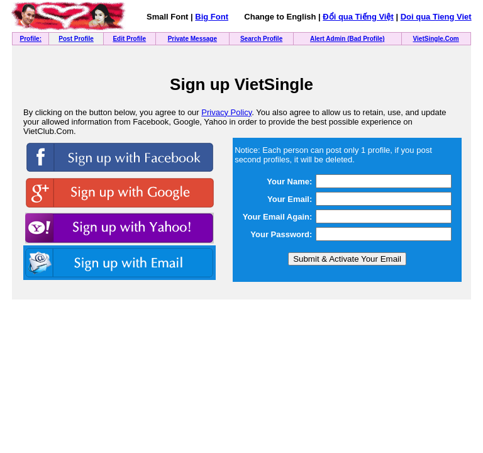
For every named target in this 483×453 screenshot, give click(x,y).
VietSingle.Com (436, 38)
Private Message (192, 38)
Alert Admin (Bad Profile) (347, 38)
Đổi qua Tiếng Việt (358, 16)
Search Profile (261, 38)
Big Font (211, 16)
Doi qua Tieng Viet (436, 16)
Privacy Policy (226, 112)
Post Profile (76, 38)
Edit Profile (129, 38)
